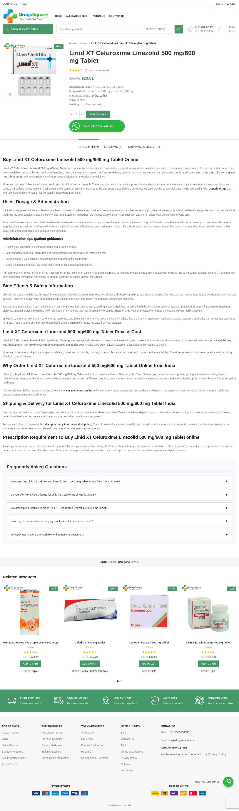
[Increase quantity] (81, 114)
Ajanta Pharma (10, 732)
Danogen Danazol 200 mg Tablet (149, 642)
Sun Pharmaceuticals (14, 757)
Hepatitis (86, 751)
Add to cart (98, 114)
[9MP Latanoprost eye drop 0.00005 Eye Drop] (30, 611)
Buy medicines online (79, 390)
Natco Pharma (10, 745)
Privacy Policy (129, 757)
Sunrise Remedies (12, 751)
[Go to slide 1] (118, 681)
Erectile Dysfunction (92, 745)
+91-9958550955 (179, 732)
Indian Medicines (51, 751)
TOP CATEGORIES (92, 726)
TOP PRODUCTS (51, 726)
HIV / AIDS (87, 738)
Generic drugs (217, 188)
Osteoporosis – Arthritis (94, 757)
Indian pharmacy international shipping (67, 424)
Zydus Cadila (99, 95)
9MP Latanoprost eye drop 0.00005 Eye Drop (30, 642)
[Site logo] (26, 15)
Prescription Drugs (52, 732)
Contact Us (127, 738)
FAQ (123, 745)
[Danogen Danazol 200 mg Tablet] (149, 611)
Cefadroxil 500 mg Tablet (90, 642)
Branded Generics (51, 738)
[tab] (88, 145)
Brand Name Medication (55, 757)
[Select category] (159, 29)
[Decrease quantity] (71, 114)
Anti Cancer (88, 732)
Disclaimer (127, 770)
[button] (119, 481)
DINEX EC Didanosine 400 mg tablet (208, 642)
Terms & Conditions (132, 751)
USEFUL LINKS (130, 726)
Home (72, 43)
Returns (125, 764)
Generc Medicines (51, 745)
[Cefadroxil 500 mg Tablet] (90, 611)
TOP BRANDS (10, 726)
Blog (123, 732)
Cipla (35, 671)
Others (84, 43)
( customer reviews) (97, 70)
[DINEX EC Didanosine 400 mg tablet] (208, 611)
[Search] (119, 29)
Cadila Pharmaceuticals (94, 671)
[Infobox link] (200, 29)
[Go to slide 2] (121, 681)
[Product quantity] (76, 114)
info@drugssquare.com (181, 740)
